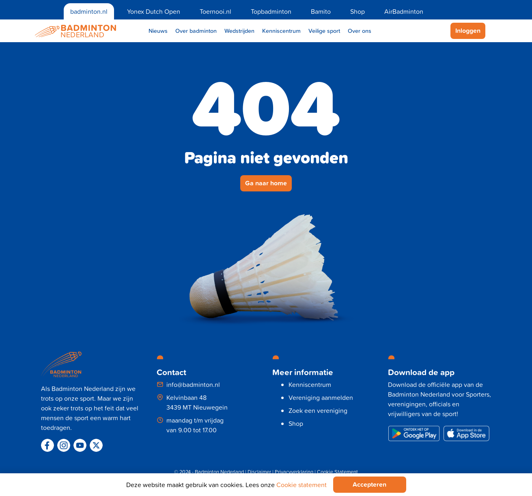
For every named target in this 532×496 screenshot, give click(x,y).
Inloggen (467, 30)
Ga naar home (266, 183)
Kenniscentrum (281, 30)
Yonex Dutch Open (153, 11)
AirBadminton (403, 11)
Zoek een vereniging (318, 410)
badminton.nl (89, 11)
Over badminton (196, 30)
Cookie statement (301, 484)
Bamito (321, 11)
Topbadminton (271, 11)
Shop (357, 11)
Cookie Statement (337, 471)
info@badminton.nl (193, 384)
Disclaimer (259, 471)
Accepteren (369, 484)
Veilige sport (324, 30)
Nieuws (158, 30)
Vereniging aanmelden (321, 397)
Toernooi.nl (215, 11)
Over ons (359, 30)
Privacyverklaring (294, 471)
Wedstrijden (239, 30)
